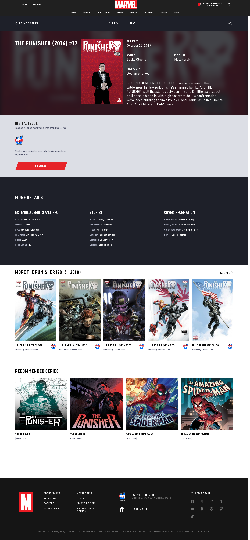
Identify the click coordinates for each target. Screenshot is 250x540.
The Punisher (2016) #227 (73, 372)
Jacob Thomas (105, 271)
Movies (133, 12)
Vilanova (29, 376)
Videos (163, 12)
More (177, 12)
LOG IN (24, 4)
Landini (117, 376)
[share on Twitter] (202, 502)
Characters (103, 12)
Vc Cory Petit (106, 266)
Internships (51, 508)
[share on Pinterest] (211, 509)
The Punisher (22, 461)
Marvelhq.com (86, 503)
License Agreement (163, 531)
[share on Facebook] (192, 502)
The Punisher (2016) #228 (28, 372)
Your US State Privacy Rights (82, 531)
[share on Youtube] (192, 509)
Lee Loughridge (107, 261)
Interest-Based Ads (185, 531)
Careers (49, 503)
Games (120, 12)
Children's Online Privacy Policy (136, 531)
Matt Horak (159, 75)
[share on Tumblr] (221, 502)
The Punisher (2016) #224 (205, 372)
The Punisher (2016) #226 (117, 372)
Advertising (84, 493)
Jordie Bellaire (190, 256)
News (73, 12)
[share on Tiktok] (192, 517)
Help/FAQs (50, 498)
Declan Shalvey (91, 89)
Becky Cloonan (91, 75)
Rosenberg (19, 376)
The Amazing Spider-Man (139, 461)
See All (226, 300)
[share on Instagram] (211, 502)
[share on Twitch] (221, 509)
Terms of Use (43, 531)
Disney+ (82, 498)
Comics (86, 12)
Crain (35, 376)
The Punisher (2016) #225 (161, 372)
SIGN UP (37, 4)
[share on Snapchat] (202, 509)
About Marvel (52, 493)
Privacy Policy (58, 531)
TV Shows (149, 12)
